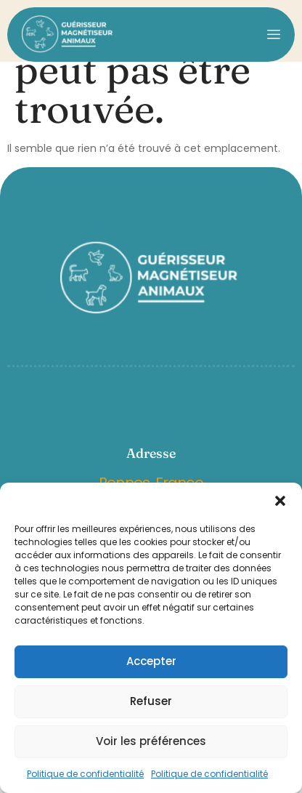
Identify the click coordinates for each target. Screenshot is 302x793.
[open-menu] (273, 34)
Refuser (151, 701)
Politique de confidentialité (85, 774)
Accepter (151, 661)
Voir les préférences (151, 741)
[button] (280, 501)
